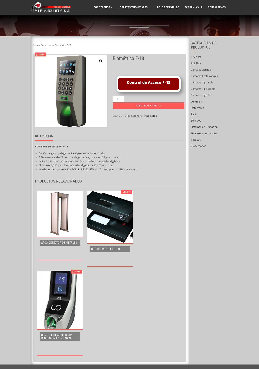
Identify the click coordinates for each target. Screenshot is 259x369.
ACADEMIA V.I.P (194, 7)
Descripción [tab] (44, 136)
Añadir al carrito (148, 105)
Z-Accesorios (198, 146)
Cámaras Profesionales (204, 76)
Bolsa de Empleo (168, 7)
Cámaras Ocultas (201, 69)
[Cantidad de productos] (118, 99)
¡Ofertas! (196, 57)
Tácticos (196, 139)
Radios (195, 114)
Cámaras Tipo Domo (203, 88)
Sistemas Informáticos (204, 133)
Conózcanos (102, 7)
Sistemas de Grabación (204, 127)
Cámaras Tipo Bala (202, 82)
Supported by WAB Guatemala (129, 360)
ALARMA (196, 63)
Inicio (36, 45)
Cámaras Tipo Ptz (201, 95)
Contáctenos (217, 7)
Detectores (47, 45)
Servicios (196, 120)
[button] (101, 61)
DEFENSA (196, 101)
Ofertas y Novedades (134, 7)
